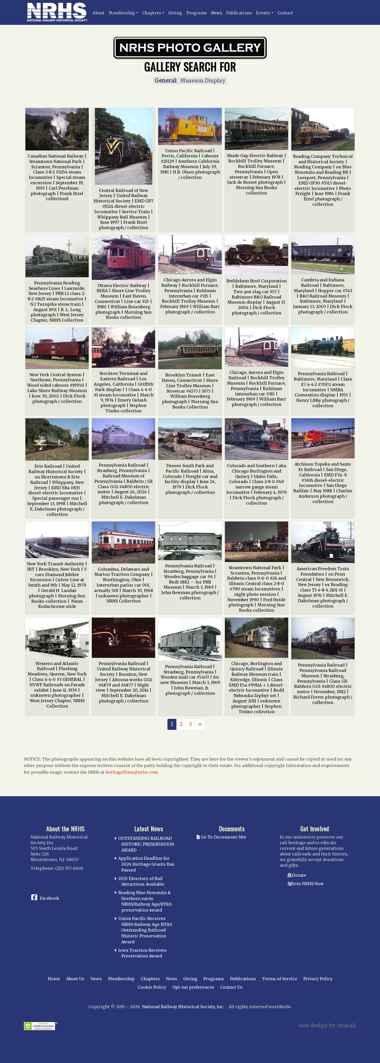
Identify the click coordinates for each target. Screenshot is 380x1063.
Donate (299, 875)
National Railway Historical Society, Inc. (183, 1006)
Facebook (49, 898)
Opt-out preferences (193, 987)
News (216, 13)
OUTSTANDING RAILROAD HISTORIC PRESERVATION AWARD (146, 844)
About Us (75, 978)
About (99, 13)
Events (263, 13)
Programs (196, 13)
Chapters (151, 13)
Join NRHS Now (308, 883)
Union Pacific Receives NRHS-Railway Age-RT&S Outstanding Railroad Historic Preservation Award (145, 930)
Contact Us (231, 987)
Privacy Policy (318, 978)
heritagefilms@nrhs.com (131, 772)
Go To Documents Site (221, 837)
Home (54, 978)
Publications (239, 13)
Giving (175, 13)
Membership (122, 13)
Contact (285, 13)
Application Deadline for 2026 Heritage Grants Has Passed (146, 864)
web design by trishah (327, 1025)
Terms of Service (279, 978)
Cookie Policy (152, 987)
